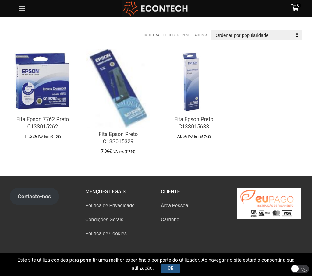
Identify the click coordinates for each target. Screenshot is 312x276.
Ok (170, 268)
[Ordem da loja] (256, 35)
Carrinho (170, 219)
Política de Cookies (106, 233)
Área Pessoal (175, 205)
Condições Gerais (104, 219)
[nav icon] (22, 8)
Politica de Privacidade (110, 205)
